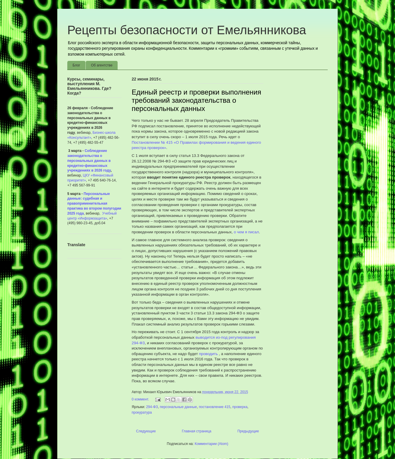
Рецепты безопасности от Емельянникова (186, 30)
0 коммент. (140, 399)
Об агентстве (101, 65)
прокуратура (142, 412)
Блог (76, 65)
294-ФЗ (152, 407)
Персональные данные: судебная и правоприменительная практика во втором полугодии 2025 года (94, 203)
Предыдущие (248, 431)
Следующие (146, 431)
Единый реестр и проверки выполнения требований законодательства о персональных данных (196, 100)
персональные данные (178, 407)
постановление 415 (215, 407)
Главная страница (197, 431)
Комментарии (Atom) (211, 444)
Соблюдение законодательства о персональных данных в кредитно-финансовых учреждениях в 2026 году (89, 160)
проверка (240, 407)
